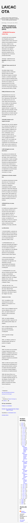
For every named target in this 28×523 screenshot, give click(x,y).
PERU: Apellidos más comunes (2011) (24, 475)
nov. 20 (24, 428)
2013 (22, 423)
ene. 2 (23, 498)
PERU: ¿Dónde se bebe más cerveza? (24, 481)
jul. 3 (23, 439)
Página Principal (9, 409)
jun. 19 (24, 442)
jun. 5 (23, 444)
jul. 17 (23, 436)
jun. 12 (24, 443)
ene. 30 (24, 495)
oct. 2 (23, 431)
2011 (22, 425)
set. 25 (24, 432)
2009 (22, 501)
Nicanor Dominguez (23, 512)
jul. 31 (23, 435)
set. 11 (24, 434)
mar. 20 (24, 490)
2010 (22, 499)
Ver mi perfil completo (22, 521)
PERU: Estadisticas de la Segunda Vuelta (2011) (24, 449)
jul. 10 (23, 438)
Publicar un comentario (7, 405)
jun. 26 (24, 440)
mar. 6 (23, 492)
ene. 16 (24, 497)
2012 (22, 424)
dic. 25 (24, 427)
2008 (22, 502)
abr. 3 (23, 488)
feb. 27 (24, 494)
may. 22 (24, 486)
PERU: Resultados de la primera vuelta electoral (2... (24, 457)
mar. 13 (24, 491)
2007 (22, 503)
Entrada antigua (15, 408)
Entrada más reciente (6, 408)
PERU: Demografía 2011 (24, 470)
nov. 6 (23, 430)
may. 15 (24, 487)
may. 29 (24, 484)
